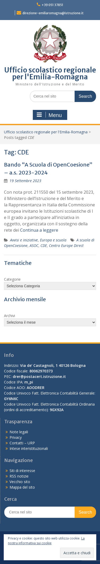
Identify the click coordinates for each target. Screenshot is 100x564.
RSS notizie (19, 476)
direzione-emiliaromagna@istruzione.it (53, 13)
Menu (49, 115)
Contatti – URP (22, 442)
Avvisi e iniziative (24, 239)
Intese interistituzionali (29, 448)
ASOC (34, 245)
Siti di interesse (22, 470)
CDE (43, 245)
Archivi (9, 315)
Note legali (19, 431)
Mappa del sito (22, 487)
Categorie (12, 279)
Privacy (16, 437)
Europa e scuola (53, 239)
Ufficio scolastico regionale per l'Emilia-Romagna (50, 73)
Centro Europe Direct (66, 245)
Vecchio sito (20, 481)
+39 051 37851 (52, 5)
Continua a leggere (39, 230)
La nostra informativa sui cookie (46, 540)
